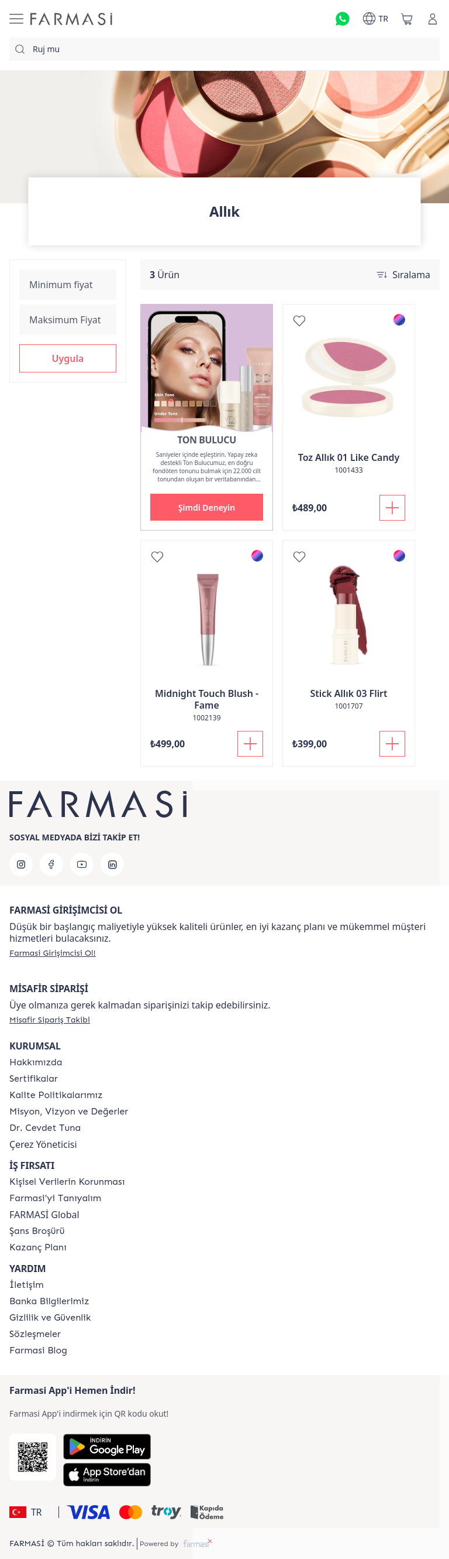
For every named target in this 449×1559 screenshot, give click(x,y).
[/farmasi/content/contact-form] (26, 1285)
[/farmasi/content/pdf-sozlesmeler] (35, 1334)
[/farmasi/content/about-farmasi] (55, 1198)
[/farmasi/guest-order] (49, 1019)
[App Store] (107, 1474)
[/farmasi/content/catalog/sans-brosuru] (36, 1231)
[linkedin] (112, 864)
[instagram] (21, 864)
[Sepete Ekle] (392, 508)
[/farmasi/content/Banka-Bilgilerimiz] (49, 1301)
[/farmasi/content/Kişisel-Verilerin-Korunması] (67, 1182)
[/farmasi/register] (52, 952)
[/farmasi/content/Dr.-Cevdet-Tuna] (45, 1128)
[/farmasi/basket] (407, 19)
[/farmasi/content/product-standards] (33, 1079)
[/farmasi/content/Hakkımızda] (35, 1062)
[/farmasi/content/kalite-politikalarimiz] (56, 1095)
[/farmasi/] (71, 19)
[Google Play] (107, 1446)
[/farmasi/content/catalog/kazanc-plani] (38, 1247)
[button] (67, 358)
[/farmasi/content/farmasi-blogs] (38, 1350)
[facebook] (51, 864)
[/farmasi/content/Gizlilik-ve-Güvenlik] (50, 1318)
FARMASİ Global (44, 1214)
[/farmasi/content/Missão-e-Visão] (68, 1111)
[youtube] (82, 864)
